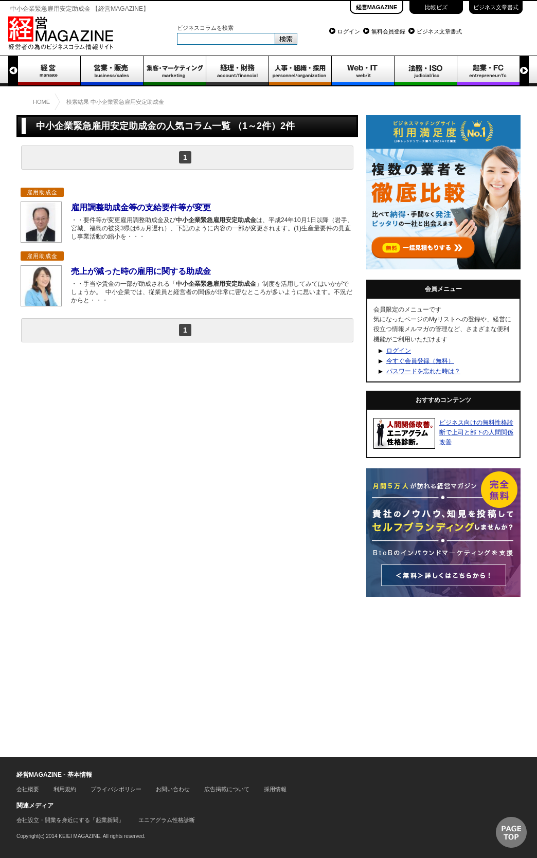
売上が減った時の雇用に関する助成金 (141, 271)
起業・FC (488, 71)
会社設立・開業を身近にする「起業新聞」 (70, 820)
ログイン (348, 31)
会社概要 (27, 789)
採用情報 (275, 789)
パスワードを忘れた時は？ (423, 371)
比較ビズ (436, 7)
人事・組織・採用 (299, 71)
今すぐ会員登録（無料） (420, 360)
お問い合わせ (173, 789)
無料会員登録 (388, 31)
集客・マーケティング (174, 71)
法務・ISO (425, 71)
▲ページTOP (511, 832)
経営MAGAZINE (377, 7)
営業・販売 (111, 71)
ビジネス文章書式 (495, 7)
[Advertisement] (187, 431)
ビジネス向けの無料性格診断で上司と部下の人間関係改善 (476, 432)
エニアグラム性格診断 (166, 820)
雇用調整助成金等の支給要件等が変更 (141, 207)
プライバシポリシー (116, 789)
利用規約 (64, 789)
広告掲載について (226, 789)
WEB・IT (362, 71)
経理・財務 (237, 71)
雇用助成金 (42, 192)
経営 (48, 71)
